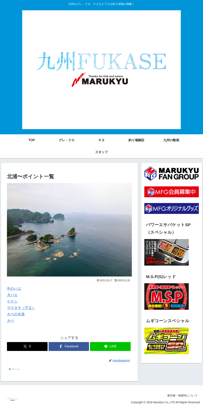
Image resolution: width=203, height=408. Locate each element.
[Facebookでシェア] (69, 346)
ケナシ (12, 301)
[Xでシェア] (27, 346)
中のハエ (14, 289)
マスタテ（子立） (21, 308)
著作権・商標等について (182, 395)
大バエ (12, 295)
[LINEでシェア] (110, 346)
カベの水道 (16, 314)
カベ (10, 321)
